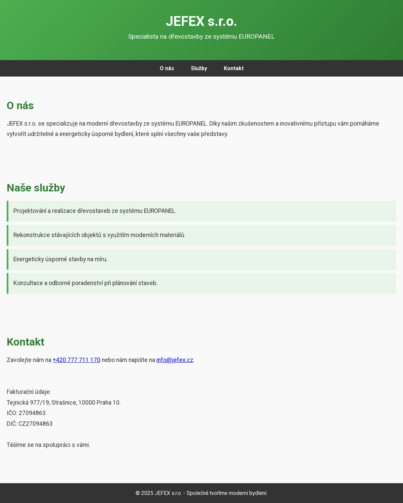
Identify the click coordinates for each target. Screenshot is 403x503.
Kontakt (234, 68)
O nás (167, 68)
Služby (199, 68)
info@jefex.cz (174, 360)
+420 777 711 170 (76, 360)
